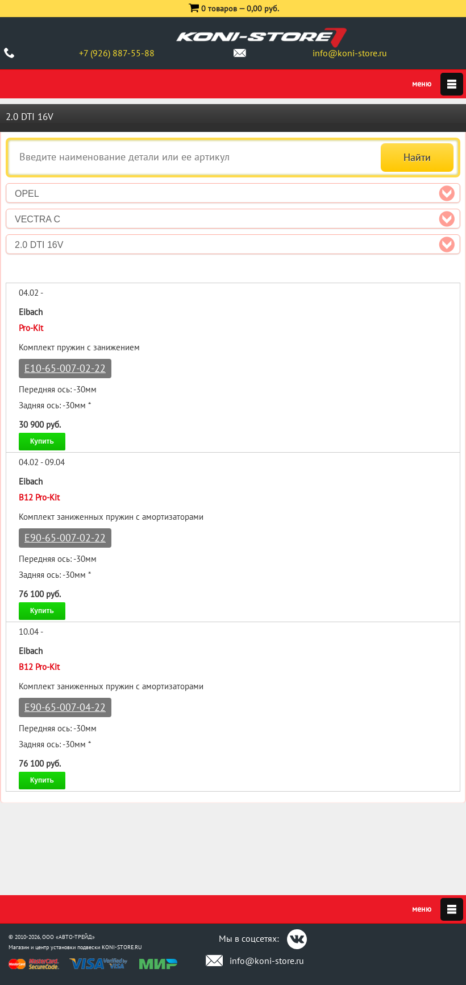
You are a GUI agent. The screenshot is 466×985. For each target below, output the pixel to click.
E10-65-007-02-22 (65, 368)
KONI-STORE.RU (122, 947)
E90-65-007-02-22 (65, 537)
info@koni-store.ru (350, 53)
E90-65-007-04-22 (65, 707)
